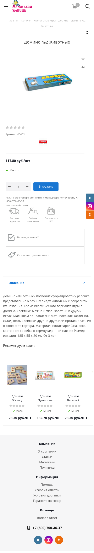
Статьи (47, 457)
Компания (47, 444)
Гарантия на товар (47, 501)
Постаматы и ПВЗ (51, 220)
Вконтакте (90, 198)
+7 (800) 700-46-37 (47, 528)
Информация (47, 477)
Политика (47, 467)
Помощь (47, 484)
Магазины (47, 462)
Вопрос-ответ (47, 518)
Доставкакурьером (15, 220)
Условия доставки (47, 495)
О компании (47, 451)
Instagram (90, 206)
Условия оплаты (47, 490)
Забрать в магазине (33, 220)
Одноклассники (90, 214)
